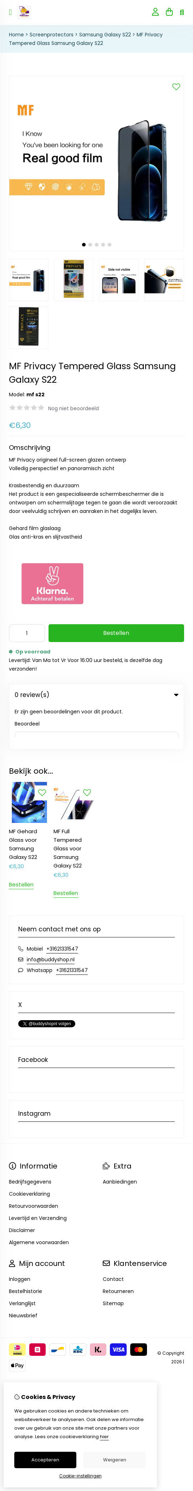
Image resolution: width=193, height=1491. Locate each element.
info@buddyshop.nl (51, 916)
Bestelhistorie (25, 1247)
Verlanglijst (22, 1259)
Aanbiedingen (120, 1138)
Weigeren (114, 1459)
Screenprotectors (51, 34)
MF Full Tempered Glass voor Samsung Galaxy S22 (68, 805)
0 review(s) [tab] (96, 695)
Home (16, 34)
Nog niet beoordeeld (73, 408)
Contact (113, 1235)
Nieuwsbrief (23, 1272)
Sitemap (113, 1259)
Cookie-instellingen (80, 1476)
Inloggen (19, 1235)
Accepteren (45, 1459)
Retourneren (118, 1247)
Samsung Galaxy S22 (105, 34)
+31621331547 (62, 905)
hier (104, 1436)
